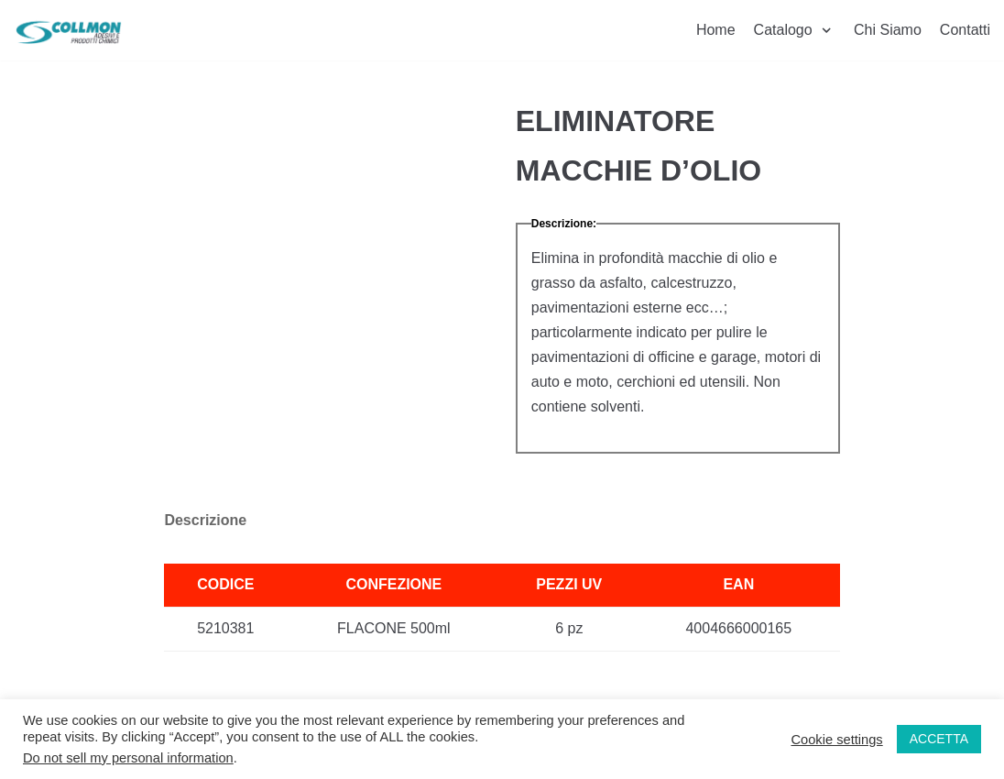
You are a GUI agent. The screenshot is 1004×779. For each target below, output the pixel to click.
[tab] (205, 521)
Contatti (965, 30)
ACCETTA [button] (939, 738)
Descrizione (205, 520)
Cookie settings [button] (836, 739)
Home (716, 30)
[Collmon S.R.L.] (69, 30)
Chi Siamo (888, 30)
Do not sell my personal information (128, 758)
